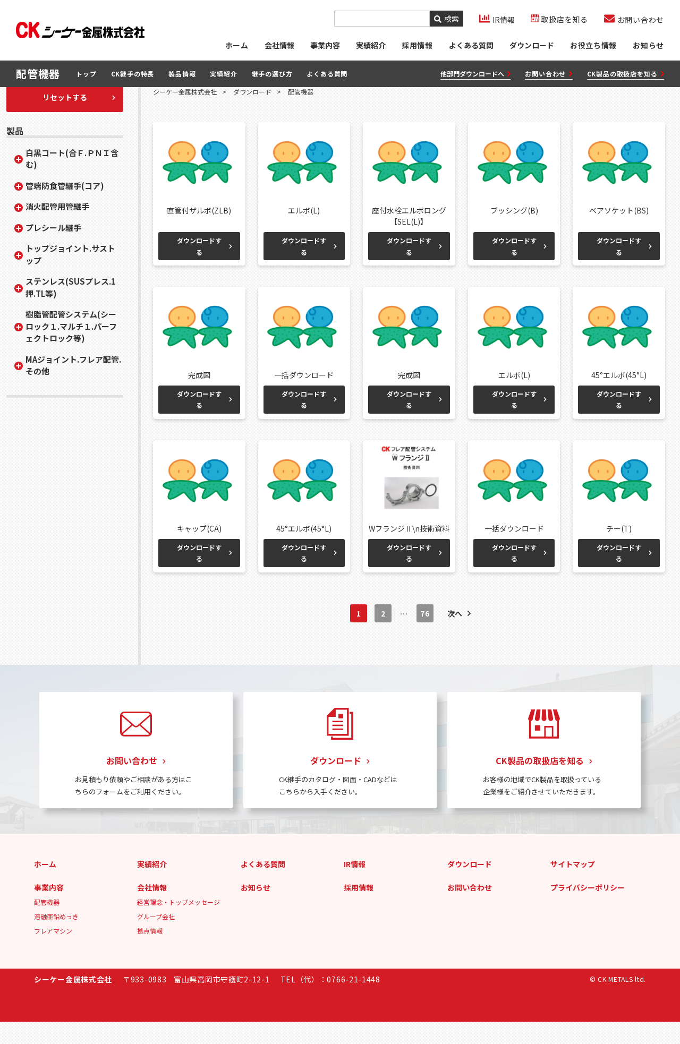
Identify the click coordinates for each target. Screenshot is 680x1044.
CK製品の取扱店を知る (625, 74)
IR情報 (355, 886)
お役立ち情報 (593, 45)
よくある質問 (470, 45)
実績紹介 (370, 45)
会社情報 (279, 45)
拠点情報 (150, 952)
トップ (86, 74)
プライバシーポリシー (587, 909)
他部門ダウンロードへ (475, 74)
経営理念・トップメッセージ (178, 924)
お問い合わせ (548, 74)
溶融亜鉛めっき (56, 938)
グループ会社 (156, 938)
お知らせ (648, 45)
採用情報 (358, 909)
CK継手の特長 (133, 74)
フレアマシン (53, 952)
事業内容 (324, 45)
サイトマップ (572, 886)
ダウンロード (531, 45)
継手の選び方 (272, 74)
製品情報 (182, 74)
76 (424, 636)
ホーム (236, 45)
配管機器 (47, 924)
